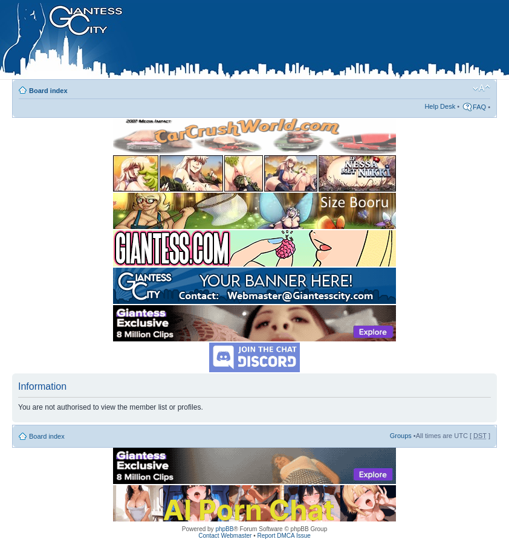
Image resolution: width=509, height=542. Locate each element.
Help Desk (439, 106)
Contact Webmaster (224, 535)
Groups (401, 435)
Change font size (481, 88)
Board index (48, 90)
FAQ (479, 107)
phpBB (224, 529)
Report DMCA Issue (283, 535)
